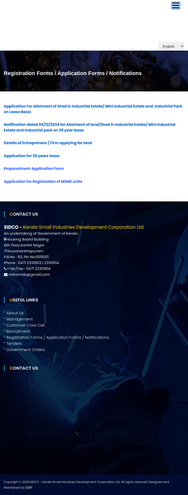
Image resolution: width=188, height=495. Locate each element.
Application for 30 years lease (31, 155)
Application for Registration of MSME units (43, 181)
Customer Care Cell (25, 325)
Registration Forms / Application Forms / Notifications (57, 337)
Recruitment (18, 331)
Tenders (14, 343)
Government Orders (25, 349)
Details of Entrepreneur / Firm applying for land (48, 142)
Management (19, 319)
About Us (15, 313)
